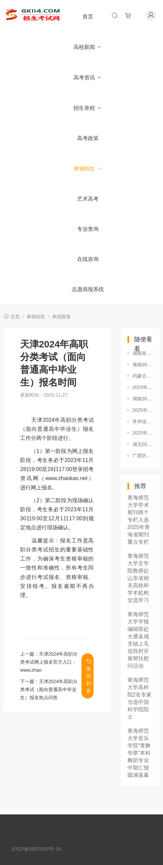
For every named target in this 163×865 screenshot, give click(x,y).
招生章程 (87, 108)
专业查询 (88, 229)
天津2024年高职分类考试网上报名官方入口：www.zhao (48, 662)
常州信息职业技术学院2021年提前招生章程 (142, 421)
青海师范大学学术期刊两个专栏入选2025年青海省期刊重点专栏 (138, 520)
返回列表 (89, 675)
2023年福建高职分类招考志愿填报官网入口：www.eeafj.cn (142, 387)
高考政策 (88, 138)
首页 (88, 16)
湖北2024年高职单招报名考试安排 (142, 444)
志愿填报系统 (88, 289)
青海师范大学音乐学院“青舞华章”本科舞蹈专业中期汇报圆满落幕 (139, 753)
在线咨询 (88, 259)
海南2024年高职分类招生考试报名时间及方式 (142, 364)
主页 (15, 316)
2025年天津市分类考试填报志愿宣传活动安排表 (142, 433)
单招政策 (61, 316)
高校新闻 (87, 47)
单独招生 (87, 169)
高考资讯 (87, 77)
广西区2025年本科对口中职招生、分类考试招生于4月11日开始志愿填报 (142, 455)
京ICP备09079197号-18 (36, 849)
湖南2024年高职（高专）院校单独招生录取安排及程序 (142, 398)
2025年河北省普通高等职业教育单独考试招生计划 (142, 410)
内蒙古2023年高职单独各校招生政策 (142, 376)
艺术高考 (88, 199)
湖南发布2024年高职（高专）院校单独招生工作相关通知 (142, 353)
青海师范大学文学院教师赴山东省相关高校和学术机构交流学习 (138, 578)
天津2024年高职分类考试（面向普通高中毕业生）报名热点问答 (48, 689)
